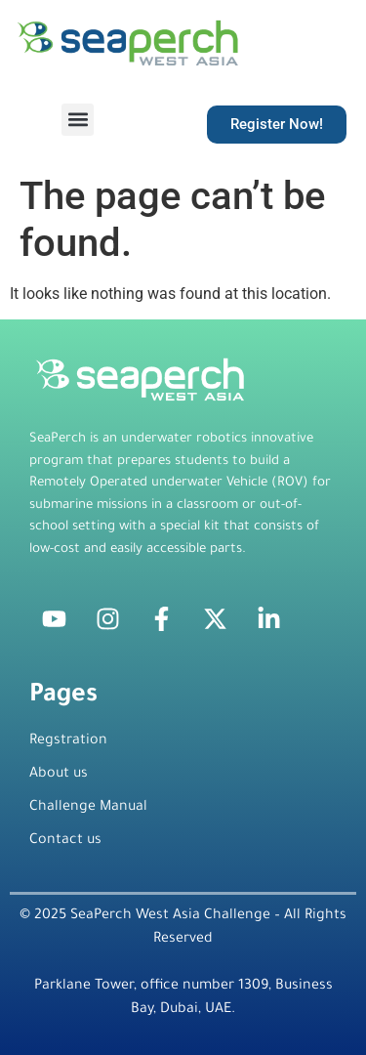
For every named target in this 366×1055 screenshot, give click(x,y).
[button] (77, 120)
